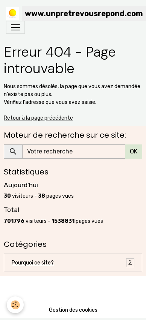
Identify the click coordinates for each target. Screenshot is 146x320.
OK (133, 151)
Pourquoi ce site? (73, 262)
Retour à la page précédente (38, 118)
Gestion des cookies (73, 310)
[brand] (70, 13)
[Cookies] (15, 304)
